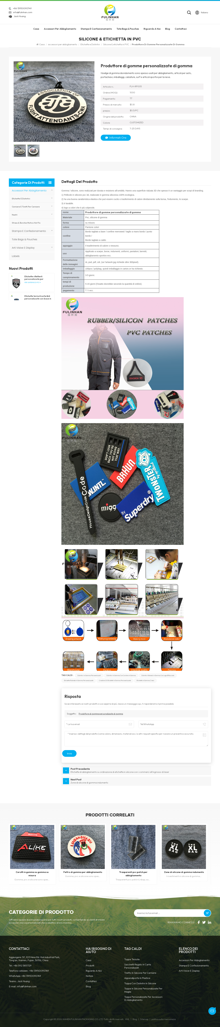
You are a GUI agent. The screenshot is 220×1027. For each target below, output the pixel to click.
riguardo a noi (152, 28)
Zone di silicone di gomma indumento (186, 872)
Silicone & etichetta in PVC (116, 44)
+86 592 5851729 (22, 965)
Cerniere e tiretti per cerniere (26, 206)
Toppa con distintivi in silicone (140, 983)
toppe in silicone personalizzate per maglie (143, 990)
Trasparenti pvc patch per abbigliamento (135, 874)
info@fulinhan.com (22, 12)
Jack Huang (20, 16)
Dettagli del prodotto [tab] (79, 182)
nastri (14, 214)
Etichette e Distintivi (90, 44)
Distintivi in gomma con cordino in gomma (121, 675)
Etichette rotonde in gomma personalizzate (78, 680)
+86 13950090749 (22, 8)
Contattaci (181, 28)
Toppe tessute (132, 959)
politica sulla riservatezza (164, 1019)
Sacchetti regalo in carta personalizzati (137, 966)
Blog (167, 28)
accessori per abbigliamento (60, 28)
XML (127, 1019)
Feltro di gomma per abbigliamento (84, 872)
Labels (16, 256)
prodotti (90, 965)
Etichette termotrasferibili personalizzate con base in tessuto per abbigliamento (37, 297)
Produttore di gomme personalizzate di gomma (101, 713)
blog (88, 986)
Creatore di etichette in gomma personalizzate (115, 680)
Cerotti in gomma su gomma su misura (34, 874)
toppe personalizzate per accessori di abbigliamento (143, 998)
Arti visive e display (23, 248)
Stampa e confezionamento (96, 28)
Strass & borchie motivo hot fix (26, 223)
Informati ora (115, 137)
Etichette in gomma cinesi (145, 680)
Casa (36, 28)
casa (88, 960)
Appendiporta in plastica (137, 978)
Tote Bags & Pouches (128, 28)
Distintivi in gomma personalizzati (89, 675)
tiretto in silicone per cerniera (140, 972)
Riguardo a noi (94, 970)
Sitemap (144, 1019)
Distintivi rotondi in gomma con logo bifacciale (157, 675)
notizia (89, 975)
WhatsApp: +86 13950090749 (25, 975)
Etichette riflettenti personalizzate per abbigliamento (33, 277)
